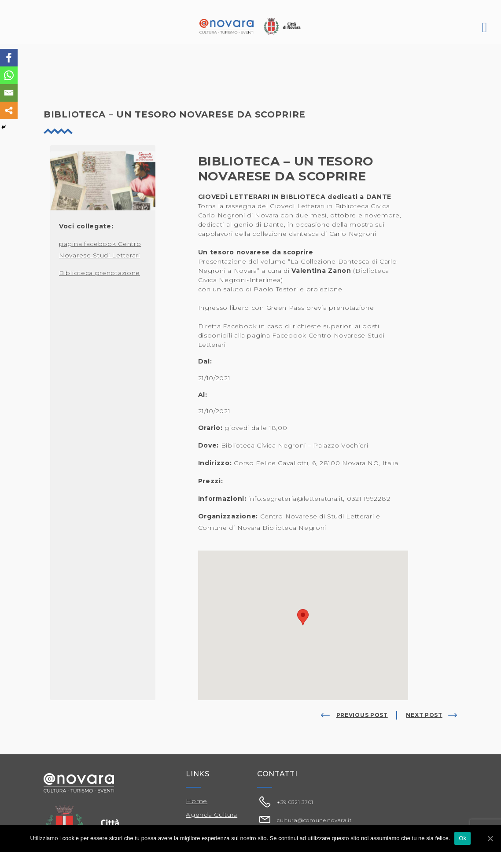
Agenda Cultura (211, 815)
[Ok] (490, 838)
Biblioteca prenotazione (99, 273)
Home (196, 801)
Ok (462, 838)
